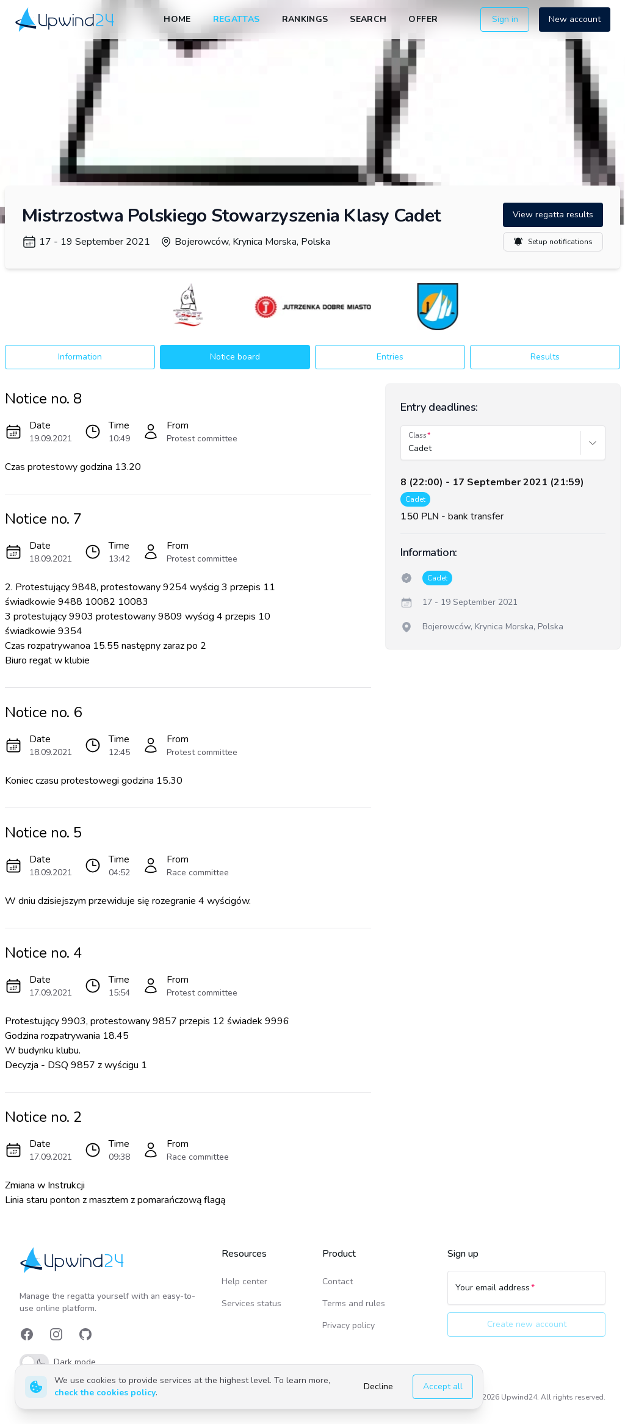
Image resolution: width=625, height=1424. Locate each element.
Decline (378, 1386)
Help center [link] (244, 1281)
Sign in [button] (505, 19)
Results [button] (545, 357)
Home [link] (177, 19)
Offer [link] (423, 19)
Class (417, 435)
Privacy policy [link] (348, 1325)
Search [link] (368, 19)
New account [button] (575, 19)
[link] (66, 20)
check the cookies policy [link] (105, 1392)
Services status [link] (251, 1303)
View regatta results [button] (553, 214)
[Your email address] (526, 1293)
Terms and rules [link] (353, 1303)
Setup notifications (553, 242)
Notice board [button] (235, 357)
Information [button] (80, 357)
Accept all (443, 1386)
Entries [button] (390, 357)
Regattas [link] (236, 19)
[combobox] (409, 449)
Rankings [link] (305, 19)
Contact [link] (337, 1281)
